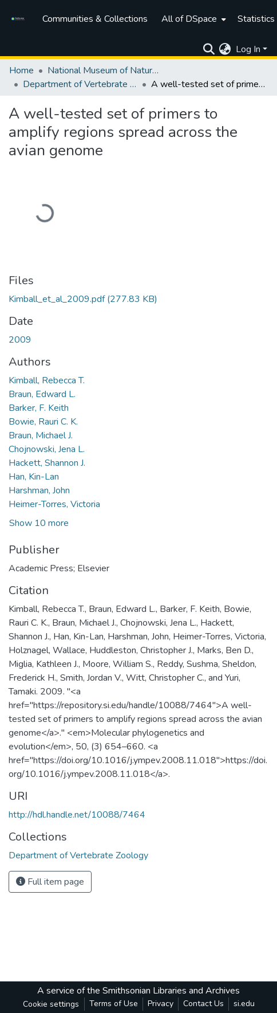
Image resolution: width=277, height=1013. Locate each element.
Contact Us (203, 1003)
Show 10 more (39, 523)
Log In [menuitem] (248, 49)
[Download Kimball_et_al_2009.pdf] (83, 299)
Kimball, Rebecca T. (47, 380)
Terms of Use (113, 1003)
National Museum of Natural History (105, 70)
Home (21, 70)
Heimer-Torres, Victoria (54, 504)
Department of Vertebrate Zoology (80, 84)
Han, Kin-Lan (34, 476)
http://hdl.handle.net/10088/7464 (77, 814)
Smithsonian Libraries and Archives (171, 990)
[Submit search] (208, 49)
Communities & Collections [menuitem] (95, 19)
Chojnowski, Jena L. (47, 449)
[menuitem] (192, 19)
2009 (20, 339)
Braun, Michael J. (41, 435)
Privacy (160, 1003)
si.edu (244, 1003)
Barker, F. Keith (39, 408)
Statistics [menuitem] (256, 19)
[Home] (20, 19)
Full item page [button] (50, 881)
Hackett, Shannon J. (47, 463)
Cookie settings (51, 1004)
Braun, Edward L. (42, 394)
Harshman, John (39, 490)
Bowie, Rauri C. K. (43, 421)
